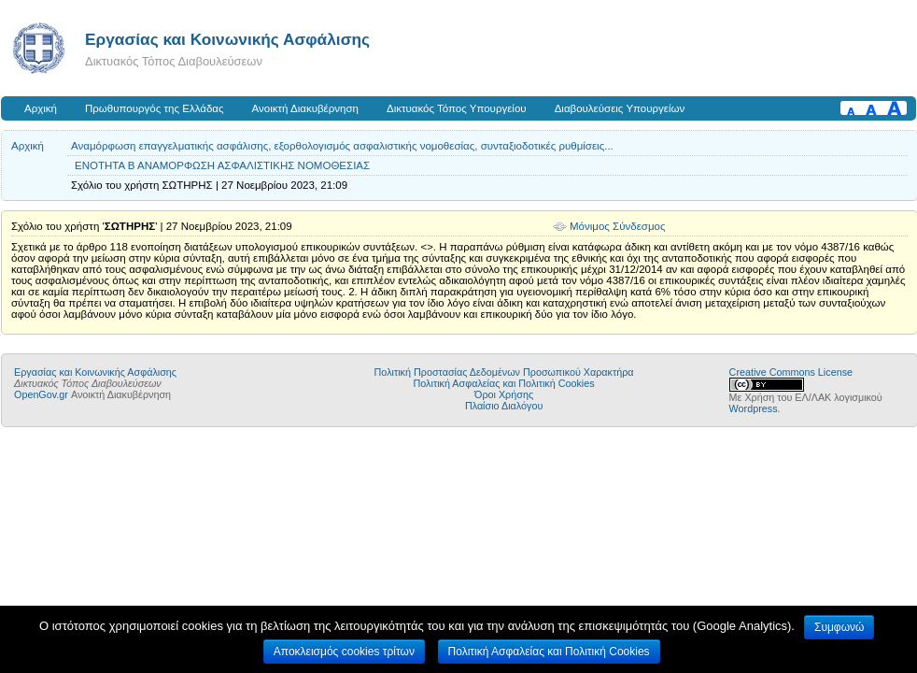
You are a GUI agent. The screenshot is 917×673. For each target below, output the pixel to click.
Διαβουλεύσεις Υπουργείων (620, 108)
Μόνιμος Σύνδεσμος (618, 226)
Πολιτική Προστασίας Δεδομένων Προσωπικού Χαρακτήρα (504, 372)
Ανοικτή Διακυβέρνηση (305, 108)
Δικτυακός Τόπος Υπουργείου (457, 108)
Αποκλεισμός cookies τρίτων (344, 651)
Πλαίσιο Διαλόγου (504, 405)
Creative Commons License (791, 372)
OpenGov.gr (41, 394)
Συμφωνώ (839, 627)
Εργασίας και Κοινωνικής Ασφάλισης (227, 39)
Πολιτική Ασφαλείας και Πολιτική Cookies (504, 383)
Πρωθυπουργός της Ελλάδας (154, 108)
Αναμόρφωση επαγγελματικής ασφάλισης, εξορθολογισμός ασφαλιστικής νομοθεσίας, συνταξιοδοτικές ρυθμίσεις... (342, 145)
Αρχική (40, 108)
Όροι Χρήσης (503, 394)
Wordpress (753, 408)
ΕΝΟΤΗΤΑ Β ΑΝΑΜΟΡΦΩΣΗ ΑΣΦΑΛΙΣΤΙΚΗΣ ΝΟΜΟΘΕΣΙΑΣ (222, 165)
